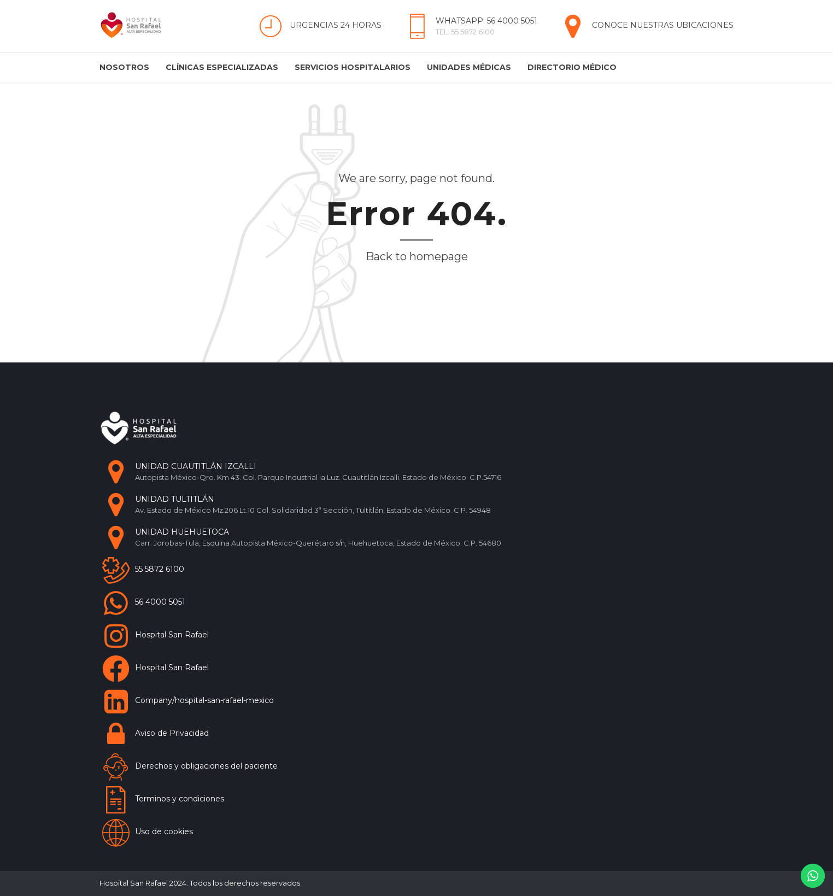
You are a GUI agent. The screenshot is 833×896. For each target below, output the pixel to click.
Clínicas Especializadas (222, 67)
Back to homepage (417, 256)
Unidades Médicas (469, 67)
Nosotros (124, 67)
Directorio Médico (572, 67)
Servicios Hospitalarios (352, 67)
